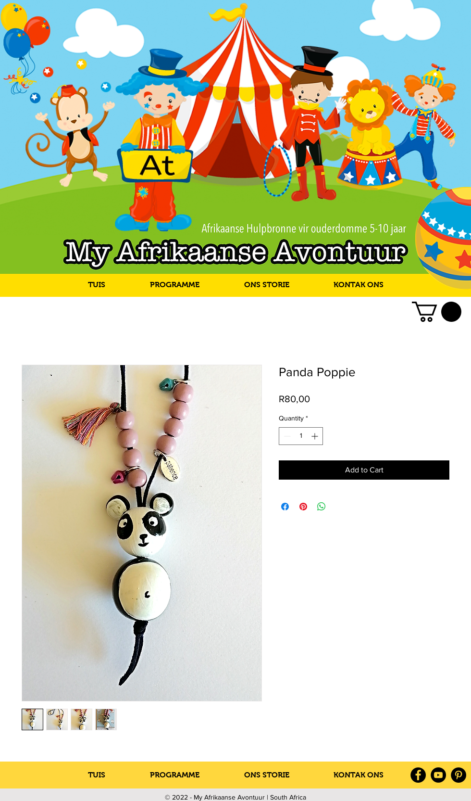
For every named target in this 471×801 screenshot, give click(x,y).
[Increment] (316, 436)
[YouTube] (438, 775)
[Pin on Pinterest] (303, 506)
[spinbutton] (301, 436)
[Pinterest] (458, 775)
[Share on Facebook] (285, 506)
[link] (436, 312)
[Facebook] (418, 775)
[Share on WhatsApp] (321, 506)
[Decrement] (286, 436)
